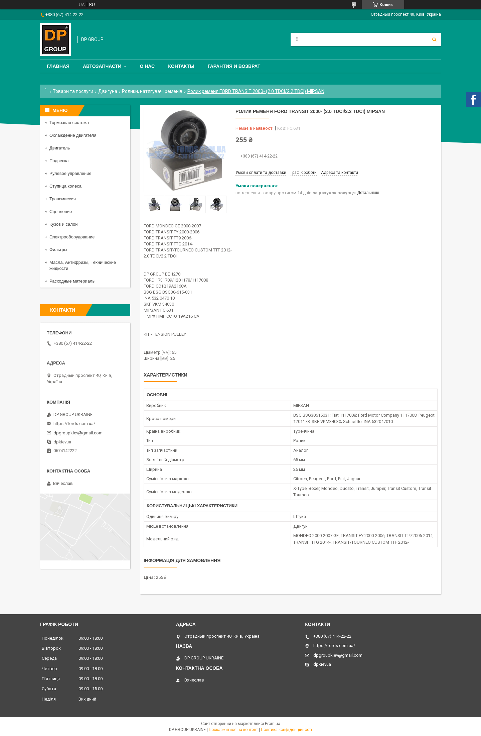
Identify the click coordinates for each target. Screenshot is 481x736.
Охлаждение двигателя (72, 135)
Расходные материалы (72, 281)
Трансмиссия (62, 198)
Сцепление (60, 211)
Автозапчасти (102, 66)
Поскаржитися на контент (233, 729)
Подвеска (59, 160)
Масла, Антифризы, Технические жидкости (82, 265)
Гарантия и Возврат (234, 66)
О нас (147, 66)
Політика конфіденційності (286, 729)
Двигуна (107, 91)
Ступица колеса (65, 186)
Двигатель (59, 147)
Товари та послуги (73, 91)
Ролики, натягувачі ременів (152, 91)
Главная (58, 66)
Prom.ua (272, 723)
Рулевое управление (70, 173)
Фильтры (58, 249)
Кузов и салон (63, 224)
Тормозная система (69, 122)
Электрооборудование (72, 236)
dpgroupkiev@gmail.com (78, 432)
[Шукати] (434, 39)
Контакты (181, 66)
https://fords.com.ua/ (74, 423)
